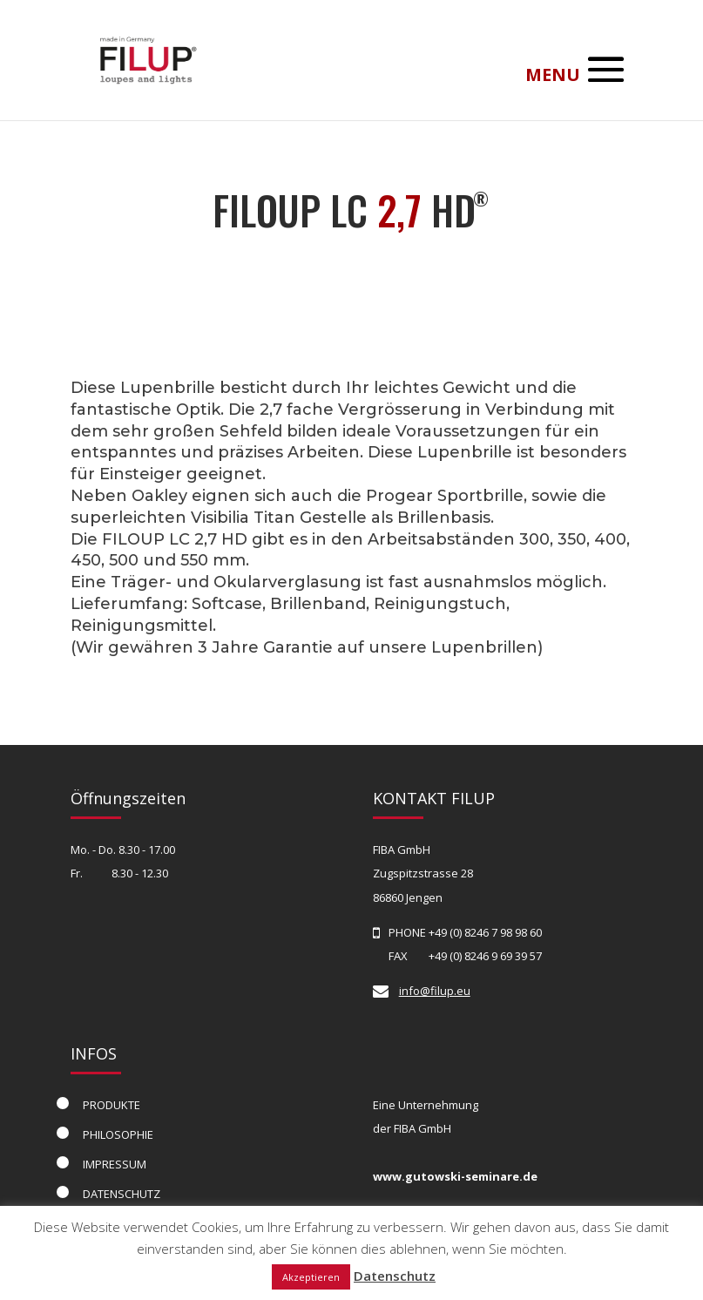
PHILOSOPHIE (118, 1134)
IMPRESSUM (114, 1164)
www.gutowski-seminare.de (455, 1176)
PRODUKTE (111, 1105)
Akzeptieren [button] (311, 1276)
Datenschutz (395, 1275)
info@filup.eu (434, 991)
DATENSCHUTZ (121, 1194)
